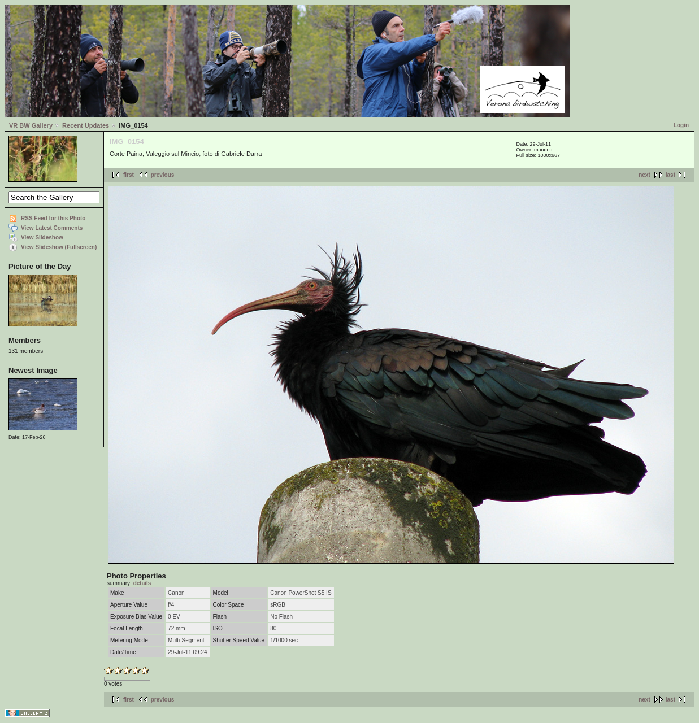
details (142, 583)
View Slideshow (42, 237)
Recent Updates (85, 125)
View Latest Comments (52, 228)
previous (163, 175)
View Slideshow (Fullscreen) (59, 247)
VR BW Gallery (31, 125)
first (128, 175)
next (644, 175)
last (670, 175)
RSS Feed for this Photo (53, 218)
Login (681, 125)
